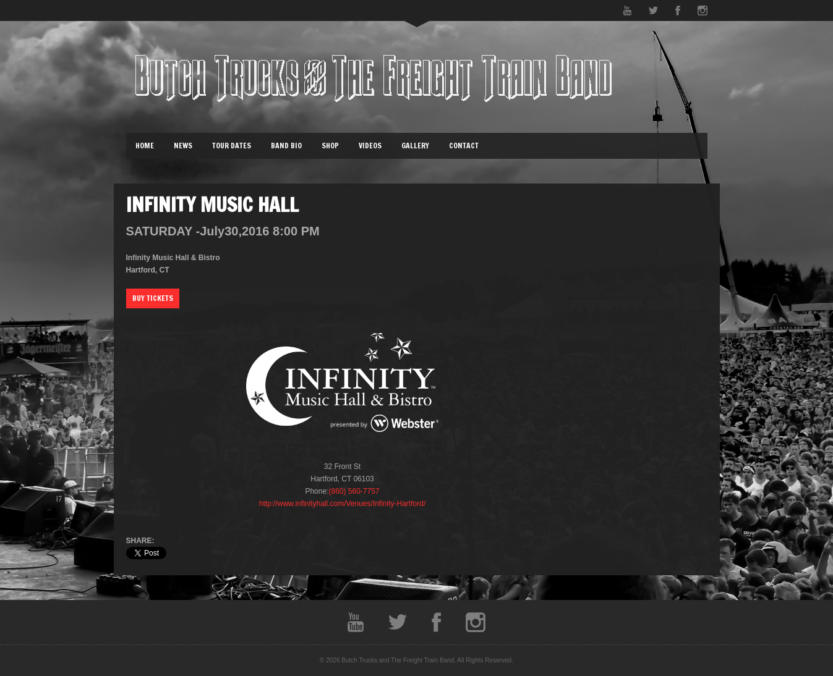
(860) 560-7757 (353, 491)
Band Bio (286, 145)
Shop (330, 145)
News (183, 145)
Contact (464, 145)
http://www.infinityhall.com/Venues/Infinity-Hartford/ (342, 503)
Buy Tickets (152, 298)
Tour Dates (231, 145)
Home (144, 145)
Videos (370, 145)
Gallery (415, 145)
